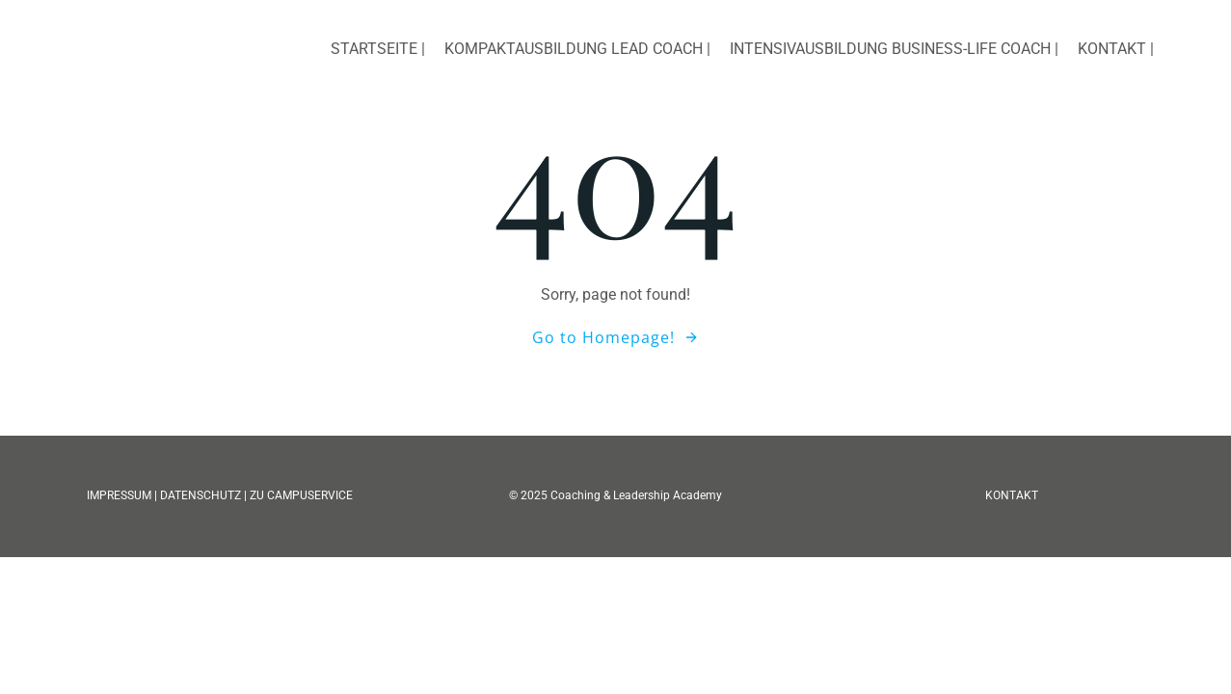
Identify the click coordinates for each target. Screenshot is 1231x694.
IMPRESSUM (120, 495)
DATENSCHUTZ (200, 495)
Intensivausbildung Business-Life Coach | (894, 49)
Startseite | (378, 49)
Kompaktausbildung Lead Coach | (577, 49)
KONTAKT (1011, 495)
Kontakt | (1116, 49)
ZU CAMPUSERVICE (301, 495)
